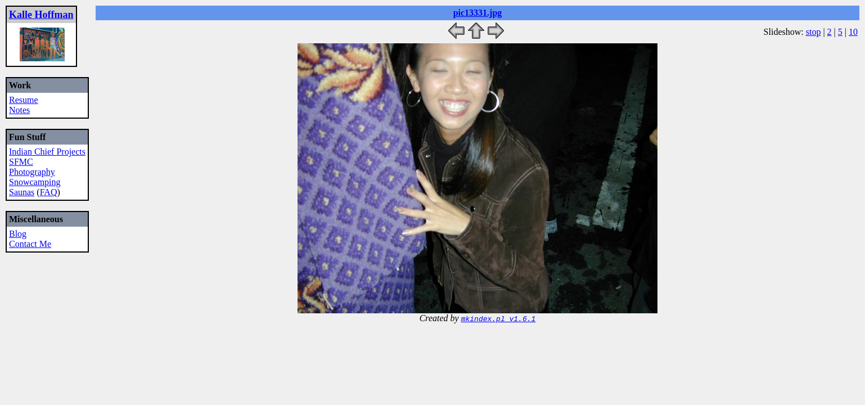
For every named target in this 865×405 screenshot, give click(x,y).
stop (813, 32)
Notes (19, 110)
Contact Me (30, 244)
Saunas (21, 192)
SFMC (21, 161)
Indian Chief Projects (47, 151)
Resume (23, 100)
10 (853, 32)
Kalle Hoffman (41, 14)
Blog (17, 233)
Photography (32, 172)
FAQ (48, 192)
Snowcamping (35, 182)
